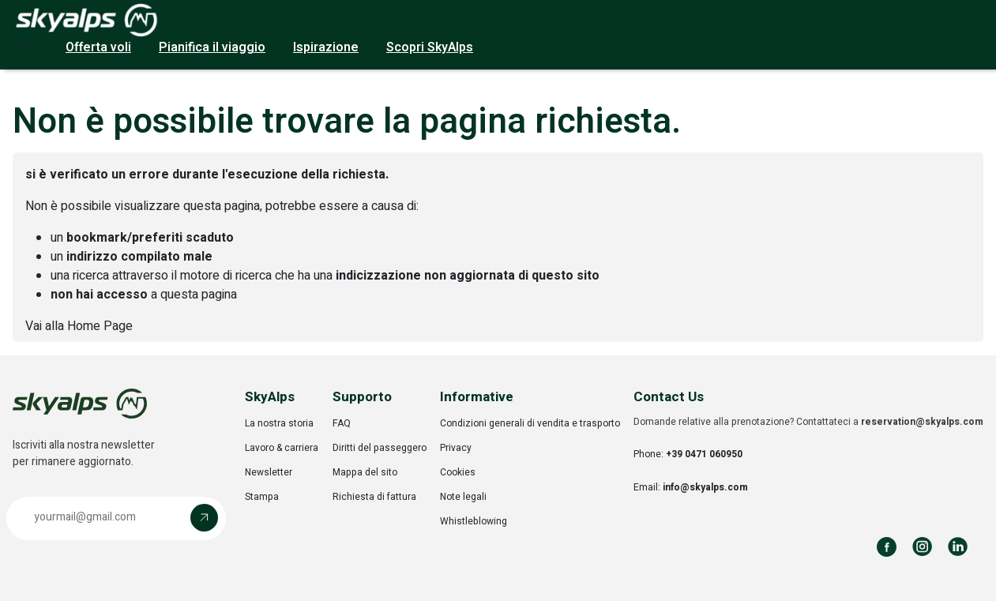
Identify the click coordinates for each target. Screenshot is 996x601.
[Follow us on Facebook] (886, 547)
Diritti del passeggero (380, 448)
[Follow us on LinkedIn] (958, 547)
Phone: (687, 454)
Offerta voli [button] (98, 47)
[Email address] (102, 518)
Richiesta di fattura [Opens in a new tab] (374, 497)
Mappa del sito (365, 472)
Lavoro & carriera (281, 448)
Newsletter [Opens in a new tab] (268, 472)
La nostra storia (279, 423)
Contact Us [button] (668, 397)
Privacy (456, 448)
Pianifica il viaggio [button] (212, 47)
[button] (116, 518)
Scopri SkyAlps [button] (429, 47)
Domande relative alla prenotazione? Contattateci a (808, 422)
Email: (690, 487)
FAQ (342, 423)
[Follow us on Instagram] (922, 547)
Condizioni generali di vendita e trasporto (530, 423)
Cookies (457, 472)
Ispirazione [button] (326, 47)
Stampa (262, 497)
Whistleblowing (473, 521)
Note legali (463, 497)
